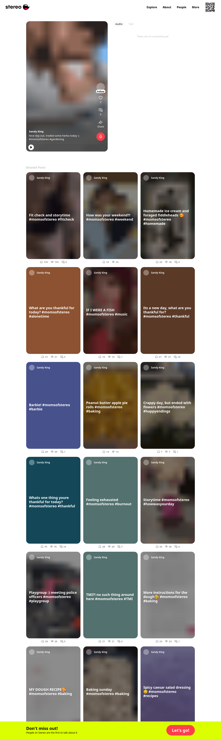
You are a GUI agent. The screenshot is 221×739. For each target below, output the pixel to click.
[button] (180, 730)
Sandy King (36, 131)
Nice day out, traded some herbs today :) (54, 135)
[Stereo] (18, 7)
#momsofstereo (39, 139)
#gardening (57, 139)
